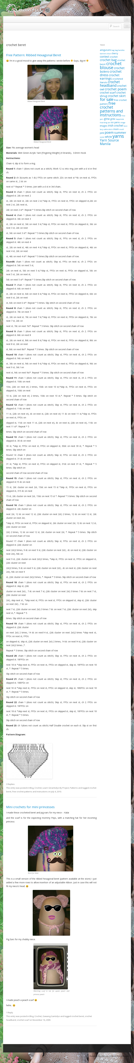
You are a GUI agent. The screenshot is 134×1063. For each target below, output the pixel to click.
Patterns (74, 787)
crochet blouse (111, 65)
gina (107, 119)
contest (104, 56)
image (122, 122)
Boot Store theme (120, 1056)
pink (102, 132)
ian (109, 122)
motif (121, 129)
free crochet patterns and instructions (30, 791)
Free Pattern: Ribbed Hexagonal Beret (33, 55)
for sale (106, 99)
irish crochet (115, 125)
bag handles (119, 50)
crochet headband (110, 83)
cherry (114, 53)
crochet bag (108, 60)
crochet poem (116, 89)
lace (125, 126)
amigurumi (105, 49)
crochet (114, 56)
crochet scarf (23, 1020)
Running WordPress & (100, 1056)
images (103, 125)
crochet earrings (109, 77)
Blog (31, 787)
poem (109, 132)
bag (112, 50)
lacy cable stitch (106, 129)
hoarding (103, 122)
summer (120, 132)
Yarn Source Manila (109, 142)
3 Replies (10, 784)
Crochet (38, 787)
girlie (112, 118)
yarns (118, 136)
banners (103, 54)
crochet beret (77, 1016)
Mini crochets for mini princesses (30, 807)
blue (109, 54)
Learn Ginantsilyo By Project (56, 787)
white (108, 137)
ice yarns (115, 122)
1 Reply (9, 1012)
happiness (120, 119)
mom (116, 129)
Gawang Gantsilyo (51, 1016)
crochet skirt (117, 96)
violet (102, 137)
